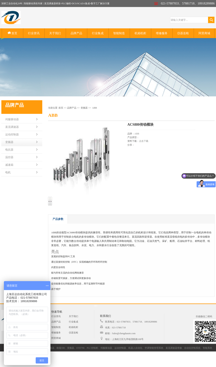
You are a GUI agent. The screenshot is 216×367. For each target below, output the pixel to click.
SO (95, 305)
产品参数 (58, 219)
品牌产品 (76, 33)
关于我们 (55, 33)
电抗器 (9, 149)
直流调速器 (12, 127)
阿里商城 (204, 33)
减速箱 (9, 164)
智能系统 (207, 348)
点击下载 (143, 141)
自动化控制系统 (192, 348)
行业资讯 (34, 33)
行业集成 (98, 33)
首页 (12, 33)
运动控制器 (12, 134)
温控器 (9, 157)
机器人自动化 (135, 348)
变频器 (9, 142)
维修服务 (162, 33)
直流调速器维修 (174, 348)
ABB (94, 107)
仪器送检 (183, 33)
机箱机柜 (140, 33)
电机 (8, 172)
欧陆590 (61, 348)
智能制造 (119, 33)
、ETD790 (79, 348)
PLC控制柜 (92, 348)
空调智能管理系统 (154, 348)
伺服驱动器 (12, 119)
